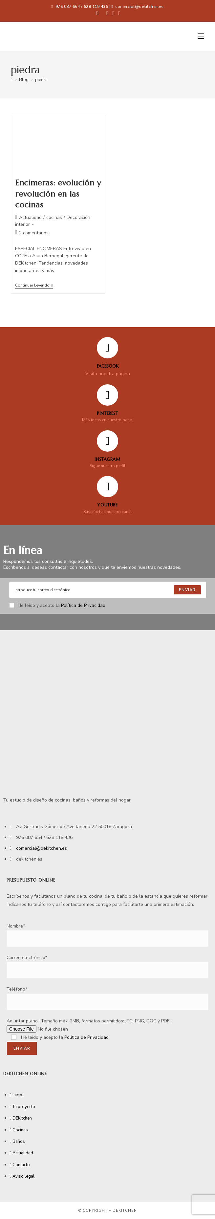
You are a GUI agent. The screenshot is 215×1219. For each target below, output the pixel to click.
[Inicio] (11, 80)
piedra (41, 80)
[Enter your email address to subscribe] (107, 590)
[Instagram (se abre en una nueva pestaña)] (114, 13)
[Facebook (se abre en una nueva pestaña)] (97, 13)
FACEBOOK (107, 366)
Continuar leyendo (34, 285)
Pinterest (107, 413)
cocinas (54, 217)
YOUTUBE (107, 505)
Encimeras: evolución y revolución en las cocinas (58, 194)
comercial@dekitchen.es (139, 6)
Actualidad (30, 217)
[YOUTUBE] (107, 486)
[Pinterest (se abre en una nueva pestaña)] (107, 13)
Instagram (107, 459)
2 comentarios (34, 233)
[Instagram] (107, 441)
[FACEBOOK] (107, 347)
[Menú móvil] (201, 36)
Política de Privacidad (83, 605)
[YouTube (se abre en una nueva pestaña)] (118, 13)
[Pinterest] (107, 395)
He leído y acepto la (57, 605)
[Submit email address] (187, 590)
